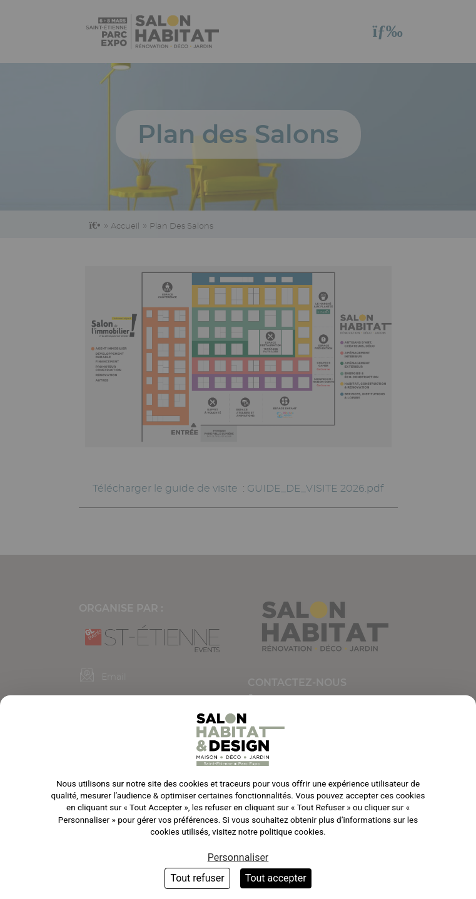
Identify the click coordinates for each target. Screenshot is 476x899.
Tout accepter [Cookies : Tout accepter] (275, 878)
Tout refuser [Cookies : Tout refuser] (197, 878)
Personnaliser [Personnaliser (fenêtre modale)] (238, 857)
